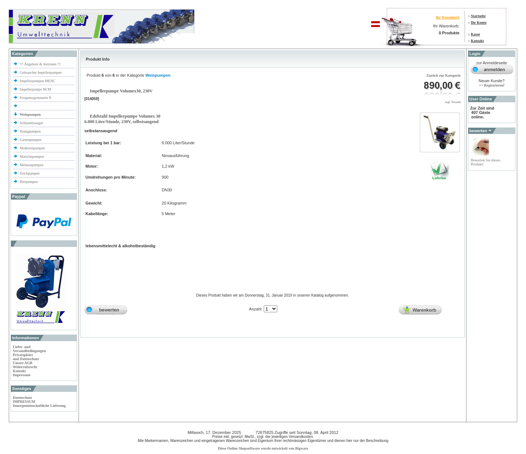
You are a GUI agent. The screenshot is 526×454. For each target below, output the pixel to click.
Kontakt (477, 41)
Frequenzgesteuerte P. (36, 98)
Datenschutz (22, 398)
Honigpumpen (30, 131)
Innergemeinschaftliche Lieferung (39, 406)
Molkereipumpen (32, 148)
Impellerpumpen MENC (37, 81)
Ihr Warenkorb (448, 17)
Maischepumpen (32, 156)
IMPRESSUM (24, 402)
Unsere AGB (22, 363)
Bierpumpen (29, 182)
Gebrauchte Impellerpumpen (41, 72)
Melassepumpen (31, 165)
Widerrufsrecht (25, 367)
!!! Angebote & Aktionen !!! (40, 64)
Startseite (478, 16)
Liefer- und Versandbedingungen (29, 349)
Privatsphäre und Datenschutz (26, 357)
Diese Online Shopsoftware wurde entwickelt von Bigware (263, 448)
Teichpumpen (29, 173)
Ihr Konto (479, 22)
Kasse (475, 34)
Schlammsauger (31, 123)
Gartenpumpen (30, 140)
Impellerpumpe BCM (35, 89)
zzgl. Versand (453, 102)
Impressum (21, 375)
